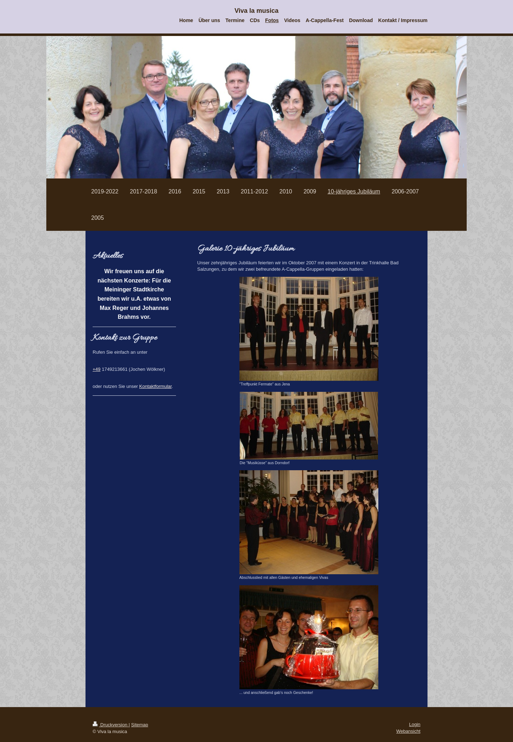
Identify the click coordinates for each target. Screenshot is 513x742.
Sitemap (139, 724)
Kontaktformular (155, 386)
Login (414, 724)
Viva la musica (256, 10)
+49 (96, 369)
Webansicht (408, 731)
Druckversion (111, 724)
